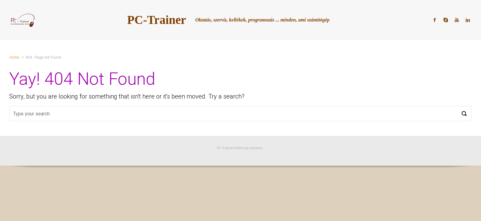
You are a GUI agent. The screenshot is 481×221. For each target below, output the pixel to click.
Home (14, 57)
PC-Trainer (156, 19)
